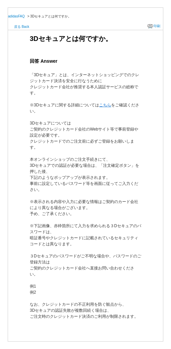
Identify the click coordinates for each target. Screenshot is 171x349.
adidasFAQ (16, 16)
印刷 (157, 26)
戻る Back (21, 27)
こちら (105, 105)
